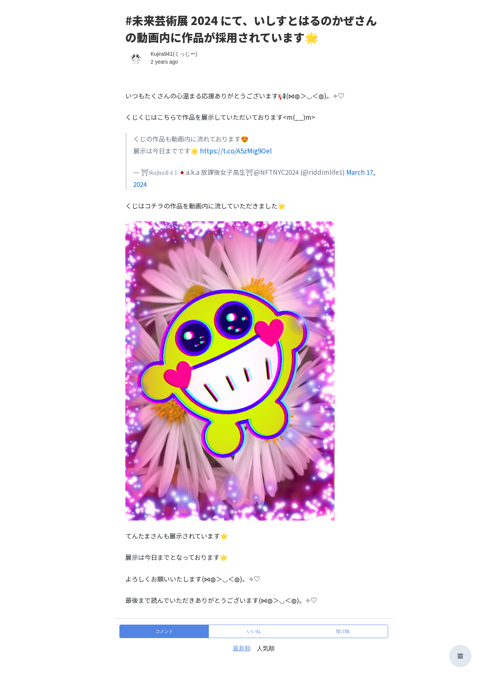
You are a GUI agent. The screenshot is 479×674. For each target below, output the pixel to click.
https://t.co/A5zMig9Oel (236, 150)
